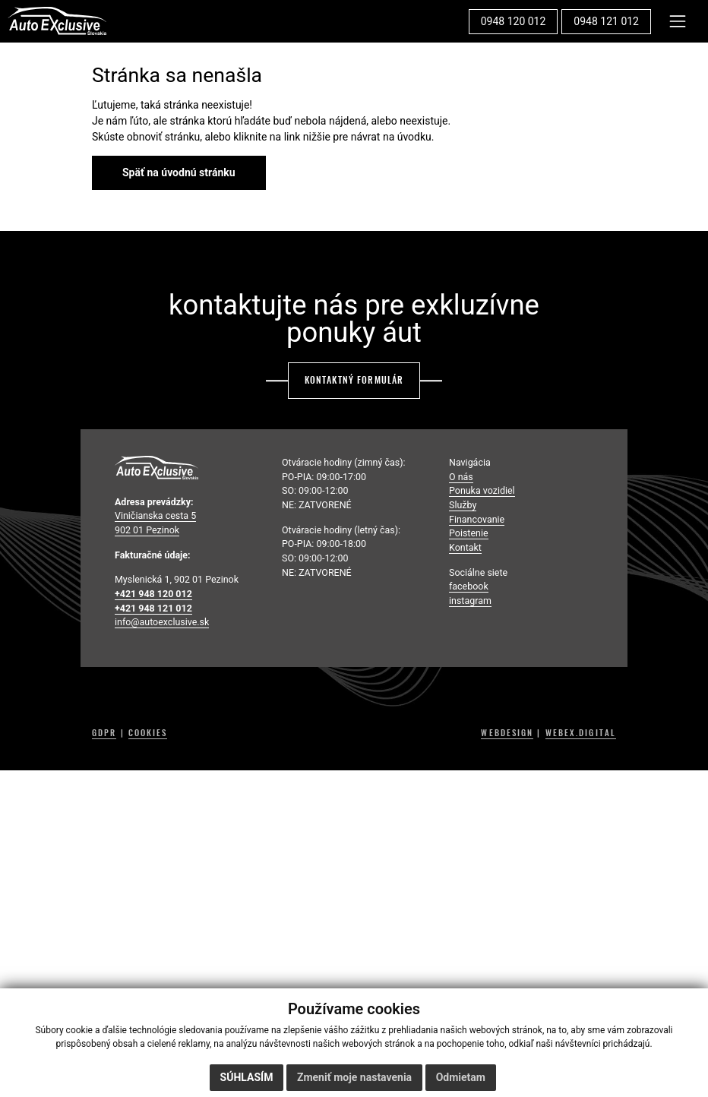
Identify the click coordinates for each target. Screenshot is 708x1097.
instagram (470, 600)
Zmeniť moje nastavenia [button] (354, 1077)
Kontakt (465, 547)
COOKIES (148, 733)
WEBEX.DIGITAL (580, 733)
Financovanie (476, 519)
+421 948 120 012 (153, 593)
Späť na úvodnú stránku (178, 172)
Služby (462, 505)
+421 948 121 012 (153, 608)
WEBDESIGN (507, 733)
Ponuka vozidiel (482, 490)
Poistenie (468, 533)
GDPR (104, 733)
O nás (461, 476)
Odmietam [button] (460, 1077)
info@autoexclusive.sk (162, 622)
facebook (468, 586)
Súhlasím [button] (246, 1077)
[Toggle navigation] (678, 21)
